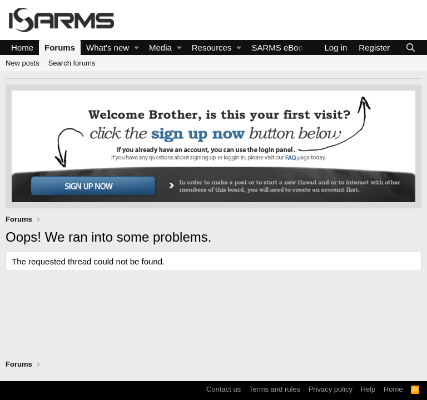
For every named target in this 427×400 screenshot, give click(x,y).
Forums (59, 47)
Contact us (223, 389)
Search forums (72, 63)
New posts (22, 63)
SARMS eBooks (281, 47)
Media (160, 47)
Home (22, 47)
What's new (107, 47)
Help (368, 389)
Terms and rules (274, 389)
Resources (212, 47)
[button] (136, 47)
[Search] (410, 47)
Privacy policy (330, 389)
